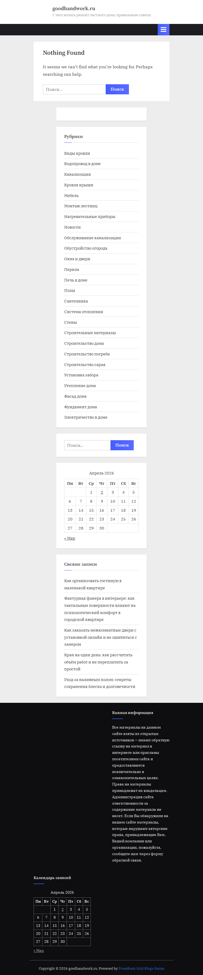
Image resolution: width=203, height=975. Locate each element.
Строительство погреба (87, 353)
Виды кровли (77, 153)
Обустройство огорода (85, 248)
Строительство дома (84, 343)
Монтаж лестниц (81, 205)
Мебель (71, 195)
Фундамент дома (80, 406)
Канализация (77, 174)
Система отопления (83, 311)
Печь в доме (75, 280)
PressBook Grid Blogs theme (141, 968)
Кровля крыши (78, 184)
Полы (69, 290)
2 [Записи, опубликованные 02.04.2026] (102, 492)
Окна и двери (77, 258)
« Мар (69, 538)
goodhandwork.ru (73, 8)
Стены (70, 322)
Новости (72, 227)
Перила (71, 269)
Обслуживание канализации (92, 237)
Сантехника (76, 301)
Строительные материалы (90, 332)
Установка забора (81, 374)
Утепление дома (80, 385)
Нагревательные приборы (89, 216)
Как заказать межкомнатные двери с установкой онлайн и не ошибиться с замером (100, 637)
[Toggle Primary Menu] (163, 29)
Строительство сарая (84, 364)
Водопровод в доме (82, 163)
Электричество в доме (85, 417)
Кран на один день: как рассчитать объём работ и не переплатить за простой (98, 661)
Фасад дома (75, 396)
